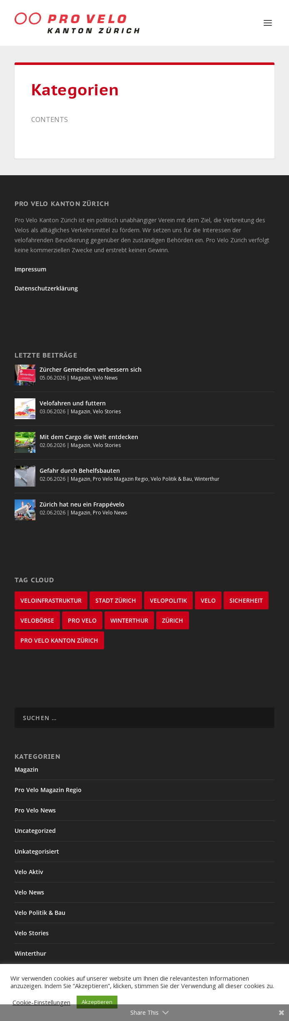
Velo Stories (107, 411)
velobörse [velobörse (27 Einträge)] (37, 620)
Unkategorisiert (37, 851)
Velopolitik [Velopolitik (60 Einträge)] (168, 600)
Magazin (80, 377)
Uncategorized (35, 831)
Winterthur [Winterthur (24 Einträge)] (129, 620)
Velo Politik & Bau (171, 478)
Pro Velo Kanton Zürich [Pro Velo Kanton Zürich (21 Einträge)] (59, 640)
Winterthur (206, 478)
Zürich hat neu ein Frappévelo (82, 504)
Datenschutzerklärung (46, 288)
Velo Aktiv (29, 872)
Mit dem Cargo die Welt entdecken (89, 437)
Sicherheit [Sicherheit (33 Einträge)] (246, 600)
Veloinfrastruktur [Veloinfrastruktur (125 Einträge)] (51, 600)
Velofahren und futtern (73, 403)
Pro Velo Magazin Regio (120, 478)
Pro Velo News (110, 512)
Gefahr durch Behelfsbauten (80, 470)
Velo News (105, 377)
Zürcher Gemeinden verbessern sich (91, 369)
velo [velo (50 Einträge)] (208, 600)
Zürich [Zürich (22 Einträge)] (172, 620)
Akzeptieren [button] (97, 1002)
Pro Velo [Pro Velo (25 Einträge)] (82, 620)
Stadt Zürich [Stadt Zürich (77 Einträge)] (115, 600)
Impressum (30, 269)
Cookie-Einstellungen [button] (41, 1002)
